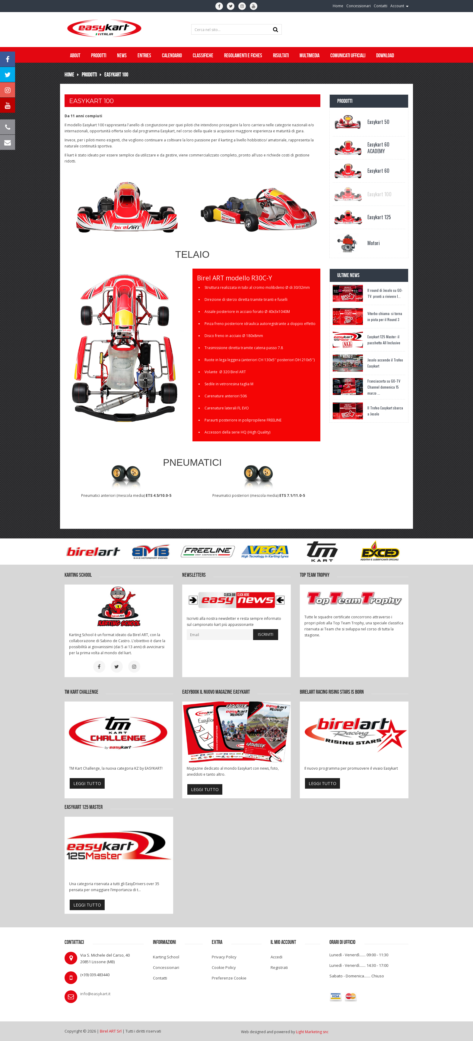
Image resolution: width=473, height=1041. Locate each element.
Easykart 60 (378, 170)
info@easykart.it (95, 993)
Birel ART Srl (111, 1031)
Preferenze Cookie (229, 978)
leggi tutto (87, 783)
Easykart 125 (379, 217)
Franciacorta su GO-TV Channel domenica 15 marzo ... (383, 387)
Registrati (279, 967)
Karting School (166, 957)
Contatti (160, 978)
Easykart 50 (378, 121)
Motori (373, 243)
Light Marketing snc (312, 1031)
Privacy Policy (224, 957)
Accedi (276, 957)
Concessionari (166, 967)
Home (69, 74)
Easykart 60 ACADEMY (378, 148)
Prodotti (89, 74)
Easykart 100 (116, 74)
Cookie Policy (224, 967)
